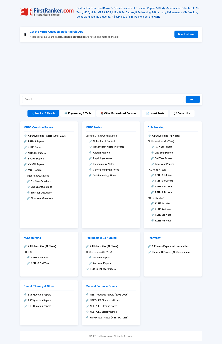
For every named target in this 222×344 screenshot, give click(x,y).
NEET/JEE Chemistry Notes (105, 300)
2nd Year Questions (41, 186)
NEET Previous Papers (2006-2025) (109, 294)
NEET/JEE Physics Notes (103, 306)
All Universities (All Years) (166, 135)
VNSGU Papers (36, 164)
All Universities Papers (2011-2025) (47, 135)
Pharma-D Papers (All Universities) (171, 252)
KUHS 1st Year (163, 203)
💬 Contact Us (182, 113)
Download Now (186, 34)
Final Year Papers (164, 164)
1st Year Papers (163, 146)
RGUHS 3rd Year (164, 186)
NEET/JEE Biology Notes (103, 311)
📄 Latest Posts (155, 113)
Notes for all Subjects (104, 141)
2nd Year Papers (164, 152)
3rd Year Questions (41, 192)
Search (192, 99)
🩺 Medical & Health (43, 113)
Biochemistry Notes (103, 164)
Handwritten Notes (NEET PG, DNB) (109, 317)
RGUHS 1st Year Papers (103, 269)
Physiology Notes (102, 158)
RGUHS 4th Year (164, 192)
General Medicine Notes (106, 169)
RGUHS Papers (36, 141)
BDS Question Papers (39, 294)
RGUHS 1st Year (163, 175)
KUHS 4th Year (163, 220)
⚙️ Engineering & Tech (77, 113)
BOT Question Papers (39, 306)
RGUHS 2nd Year (164, 181)
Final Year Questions (42, 198)
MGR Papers (34, 170)
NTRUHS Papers (37, 153)
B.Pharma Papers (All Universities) (171, 246)
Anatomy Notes (101, 152)
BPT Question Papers (39, 300)
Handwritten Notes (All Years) (109, 146)
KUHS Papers (35, 147)
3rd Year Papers (163, 158)
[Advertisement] (111, 68)
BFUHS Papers (36, 158)
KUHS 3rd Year (163, 214)
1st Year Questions (41, 181)
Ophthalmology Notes (104, 175)
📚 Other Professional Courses (118, 113)
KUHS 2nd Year (163, 209)
